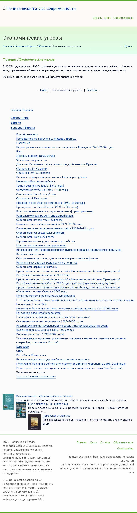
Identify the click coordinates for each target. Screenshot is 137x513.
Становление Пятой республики (36, 194)
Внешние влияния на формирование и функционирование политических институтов (68, 250)
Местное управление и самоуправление (41, 245)
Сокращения (125, 448)
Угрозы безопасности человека (36, 376)
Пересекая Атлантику (56, 416)
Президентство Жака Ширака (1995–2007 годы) (47, 207)
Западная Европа (25, 46)
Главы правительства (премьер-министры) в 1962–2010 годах (55, 228)
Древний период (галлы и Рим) (35, 156)
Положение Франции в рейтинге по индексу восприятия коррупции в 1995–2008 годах (71, 364)
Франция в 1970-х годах (31, 198)
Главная (7, 46)
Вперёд (92, 90)
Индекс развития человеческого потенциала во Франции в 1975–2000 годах (65, 147)
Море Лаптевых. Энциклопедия (48, 404)
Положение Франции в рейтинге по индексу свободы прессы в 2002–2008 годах (67, 308)
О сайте (105, 442)
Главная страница (22, 110)
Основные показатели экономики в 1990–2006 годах (49, 321)
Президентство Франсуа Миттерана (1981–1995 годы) (51, 203)
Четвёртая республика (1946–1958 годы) (42, 190)
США (19, 351)
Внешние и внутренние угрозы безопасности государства (52, 359)
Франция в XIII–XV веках (31, 168)
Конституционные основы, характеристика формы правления (54, 211)
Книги (107, 18)
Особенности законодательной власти (40, 233)
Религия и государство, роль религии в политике (46, 262)
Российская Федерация (31, 355)
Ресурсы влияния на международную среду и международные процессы (62, 325)
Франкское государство (31, 160)
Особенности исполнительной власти (39, 220)
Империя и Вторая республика (35, 181)
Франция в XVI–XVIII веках (33, 173)
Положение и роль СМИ (31, 304)
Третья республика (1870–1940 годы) (40, 186)
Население (23, 143)
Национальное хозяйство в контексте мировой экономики (53, 317)
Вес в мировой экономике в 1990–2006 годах (45, 330)
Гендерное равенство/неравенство (38, 313)
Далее (129, 46)
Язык (19, 151)
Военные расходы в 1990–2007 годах (40, 334)
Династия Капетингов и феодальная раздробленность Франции (56, 164)
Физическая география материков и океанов (44, 396)
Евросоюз (22, 346)
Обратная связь (123, 18)
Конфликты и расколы (30, 254)
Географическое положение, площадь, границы (46, 138)
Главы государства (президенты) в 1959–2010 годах (49, 224)
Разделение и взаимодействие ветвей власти (45, 215)
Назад (44, 90)
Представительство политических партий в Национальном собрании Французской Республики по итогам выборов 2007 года (68, 273)
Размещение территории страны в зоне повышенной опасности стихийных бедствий (69, 368)
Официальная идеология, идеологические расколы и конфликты (57, 258)
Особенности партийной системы (36, 267)
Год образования (27, 134)
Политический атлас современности (41, 8)
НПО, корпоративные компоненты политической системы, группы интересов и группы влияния (75, 300)
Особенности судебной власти (35, 237)
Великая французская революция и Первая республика (51, 177)
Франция (44, 46)
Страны (97, 18)
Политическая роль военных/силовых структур (45, 296)
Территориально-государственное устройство (45, 241)
